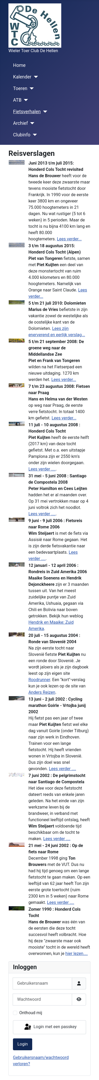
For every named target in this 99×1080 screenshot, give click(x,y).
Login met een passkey (50, 1027)
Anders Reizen (42, 692)
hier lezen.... (76, 953)
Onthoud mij (30, 1012)
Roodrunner (39, 679)
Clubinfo (21, 134)
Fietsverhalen (27, 111)
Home (19, 65)
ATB (17, 100)
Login (22, 1044)
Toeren (20, 88)
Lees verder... (69, 238)
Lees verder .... (42, 469)
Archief (20, 123)
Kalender (22, 77)
